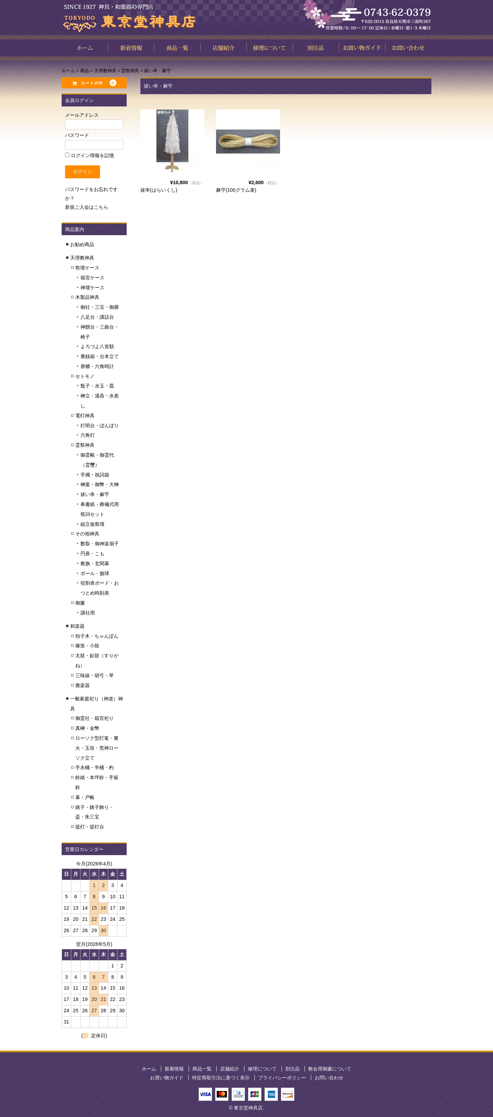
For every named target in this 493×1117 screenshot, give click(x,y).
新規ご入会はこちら (86, 207)
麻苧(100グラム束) (236, 190)
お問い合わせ (329, 1077)
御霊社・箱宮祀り (94, 718)
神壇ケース (92, 287)
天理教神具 (82, 258)
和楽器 (77, 626)
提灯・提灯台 (89, 826)
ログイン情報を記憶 (89, 155)
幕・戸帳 (84, 797)
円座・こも (92, 553)
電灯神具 (84, 415)
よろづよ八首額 (97, 346)
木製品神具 (87, 297)
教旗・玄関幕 (94, 563)
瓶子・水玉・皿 (97, 386)
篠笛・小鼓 (87, 645)
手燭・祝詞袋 (94, 475)
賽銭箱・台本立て (99, 356)
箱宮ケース (92, 277)
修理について (262, 1068)
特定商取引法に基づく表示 (221, 1077)
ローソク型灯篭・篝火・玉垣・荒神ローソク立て (96, 748)
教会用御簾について (329, 1068)
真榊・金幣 (87, 728)
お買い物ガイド (167, 1077)
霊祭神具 (84, 445)
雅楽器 (82, 685)
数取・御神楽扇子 (99, 543)
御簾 (80, 603)
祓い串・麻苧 (94, 494)
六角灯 (87, 435)
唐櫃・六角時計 (97, 366)
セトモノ (84, 376)
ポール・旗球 (94, 573)
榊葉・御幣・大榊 (99, 484)
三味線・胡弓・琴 (94, 675)
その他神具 (87, 533)
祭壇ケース (87, 267)
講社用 (87, 612)
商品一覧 (202, 1068)
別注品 (292, 1068)
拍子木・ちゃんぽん (96, 636)
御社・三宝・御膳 (99, 307)
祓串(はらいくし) (158, 190)
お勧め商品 (82, 244)
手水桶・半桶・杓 (94, 767)
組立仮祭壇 (92, 524)
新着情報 (174, 1068)
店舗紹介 (229, 1068)
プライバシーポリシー (282, 1077)
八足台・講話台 (97, 317)
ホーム (149, 1068)
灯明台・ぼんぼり (99, 425)
